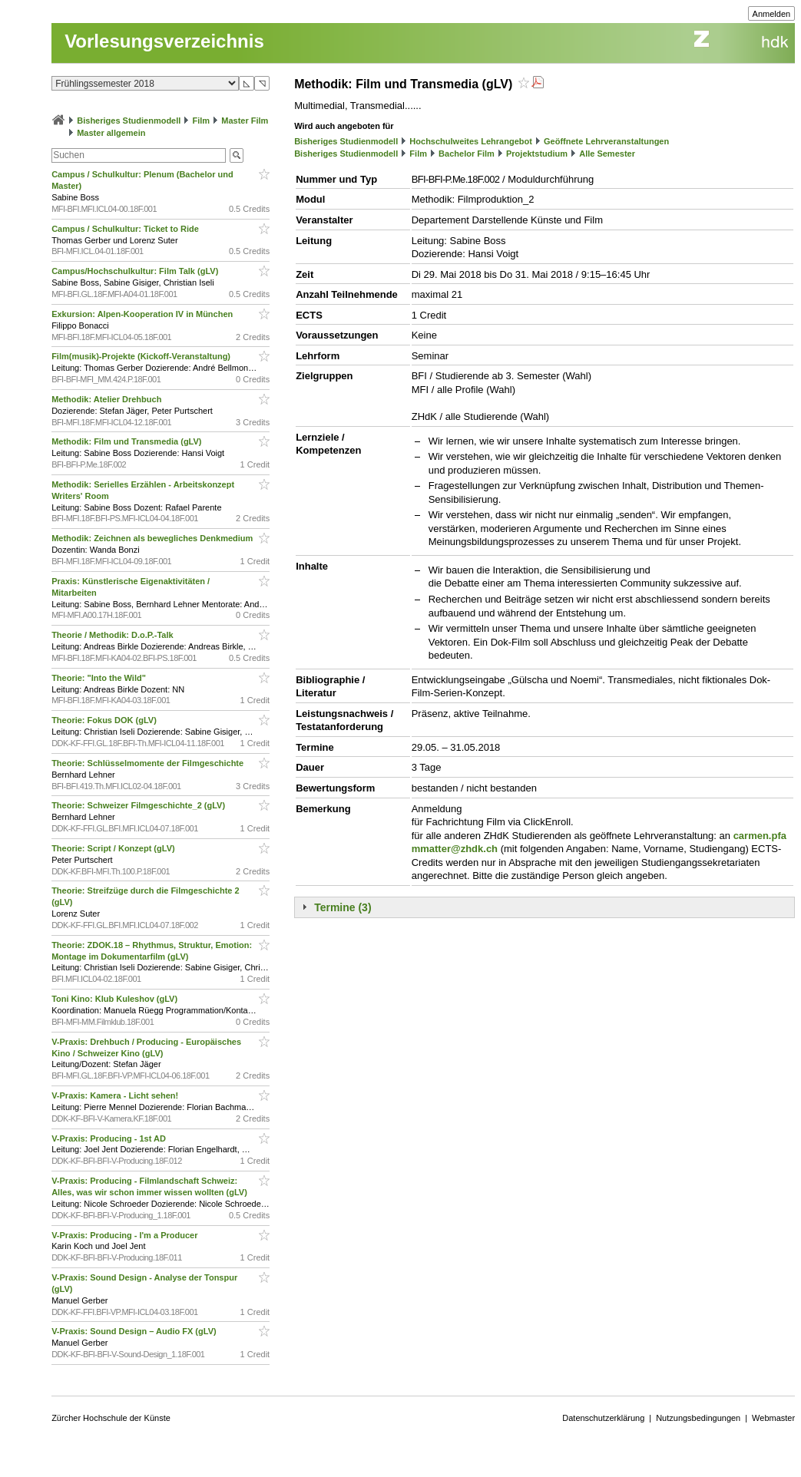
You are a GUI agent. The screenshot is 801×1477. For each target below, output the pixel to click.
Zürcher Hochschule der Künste (110, 1417)
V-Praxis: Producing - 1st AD (109, 1138)
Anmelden (772, 13)
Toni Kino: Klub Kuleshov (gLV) (115, 998)
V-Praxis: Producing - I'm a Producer (125, 1235)
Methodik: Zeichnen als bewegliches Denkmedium (153, 538)
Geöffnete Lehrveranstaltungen (606, 141)
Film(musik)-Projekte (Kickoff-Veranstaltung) (142, 356)
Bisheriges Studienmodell (128, 120)
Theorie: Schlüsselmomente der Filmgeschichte (148, 763)
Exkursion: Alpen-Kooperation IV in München (143, 314)
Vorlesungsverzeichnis (164, 41)
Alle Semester (607, 153)
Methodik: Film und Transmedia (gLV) (127, 441)
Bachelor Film (467, 153)
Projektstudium (537, 153)
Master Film (244, 120)
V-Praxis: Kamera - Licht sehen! (115, 1095)
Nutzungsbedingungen (698, 1417)
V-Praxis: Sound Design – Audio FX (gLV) (135, 1331)
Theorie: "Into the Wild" (99, 677)
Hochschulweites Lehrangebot (470, 141)
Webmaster (773, 1417)
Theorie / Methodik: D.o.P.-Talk (113, 634)
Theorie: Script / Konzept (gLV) (114, 848)
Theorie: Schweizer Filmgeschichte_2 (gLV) (139, 805)
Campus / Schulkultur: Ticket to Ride (126, 228)
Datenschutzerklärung (603, 1417)
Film (201, 120)
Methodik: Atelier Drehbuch (107, 399)
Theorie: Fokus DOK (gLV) (105, 720)
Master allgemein (111, 132)
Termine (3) (342, 907)
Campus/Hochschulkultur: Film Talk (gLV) (135, 271)
